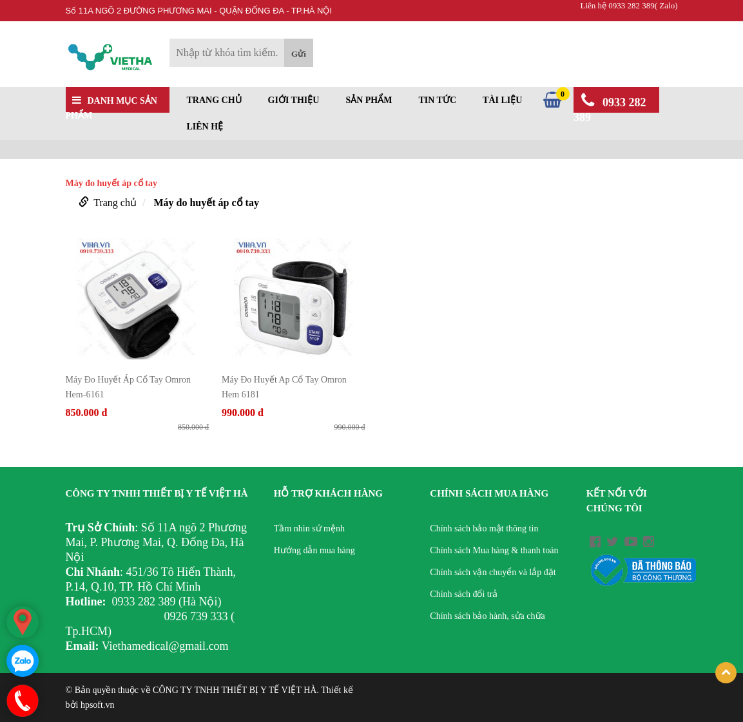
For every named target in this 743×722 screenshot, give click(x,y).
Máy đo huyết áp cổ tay (205, 202)
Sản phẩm (368, 100)
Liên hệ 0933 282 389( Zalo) (628, 5)
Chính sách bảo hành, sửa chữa (487, 616)
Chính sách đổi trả (463, 594)
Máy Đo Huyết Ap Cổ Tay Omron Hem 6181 (284, 387)
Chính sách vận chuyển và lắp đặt (492, 572)
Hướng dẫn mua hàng (314, 550)
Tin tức (437, 100)
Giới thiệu (294, 100)
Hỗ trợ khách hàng (328, 493)
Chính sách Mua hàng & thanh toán (494, 550)
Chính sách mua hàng (489, 493)
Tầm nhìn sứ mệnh (309, 528)
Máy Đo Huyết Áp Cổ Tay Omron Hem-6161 (128, 387)
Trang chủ (214, 100)
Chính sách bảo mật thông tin (484, 528)
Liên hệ (205, 127)
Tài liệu (502, 100)
